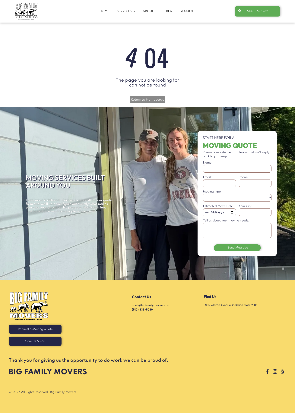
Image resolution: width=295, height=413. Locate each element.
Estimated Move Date (218, 206)
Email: (207, 177)
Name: (207, 162)
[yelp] (282, 372)
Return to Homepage (147, 99)
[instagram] (275, 372)
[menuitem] (104, 11)
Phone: (244, 177)
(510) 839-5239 (142, 309)
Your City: (245, 206)
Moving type (212, 191)
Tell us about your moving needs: (226, 220)
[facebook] (267, 372)
